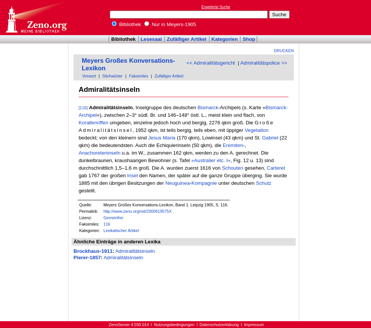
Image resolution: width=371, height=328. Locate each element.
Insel (132, 175)
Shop (249, 39)
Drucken (284, 50)
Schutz (263, 183)
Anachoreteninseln (99, 153)
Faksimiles (138, 76)
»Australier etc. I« (211, 160)
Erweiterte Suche (215, 7)
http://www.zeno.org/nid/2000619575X (137, 211)
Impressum (254, 324)
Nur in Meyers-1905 (170, 24)
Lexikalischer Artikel (121, 230)
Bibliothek (126, 24)
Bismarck (208, 107)
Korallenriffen (93, 122)
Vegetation (256, 130)
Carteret (276, 168)
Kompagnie (204, 183)
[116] (83, 107)
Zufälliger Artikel (187, 39)
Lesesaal (151, 39)
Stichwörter (113, 76)
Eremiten (233, 145)
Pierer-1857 (87, 257)
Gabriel (270, 138)
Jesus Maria (161, 138)
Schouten (232, 168)
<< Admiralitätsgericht (211, 63)
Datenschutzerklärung (219, 324)
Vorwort (89, 76)
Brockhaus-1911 (92, 251)
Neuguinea (177, 183)
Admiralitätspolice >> (263, 63)
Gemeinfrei (113, 217)
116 (106, 224)
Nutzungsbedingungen (174, 324)
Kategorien (224, 39)
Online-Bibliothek (36, 17)
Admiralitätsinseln (135, 251)
